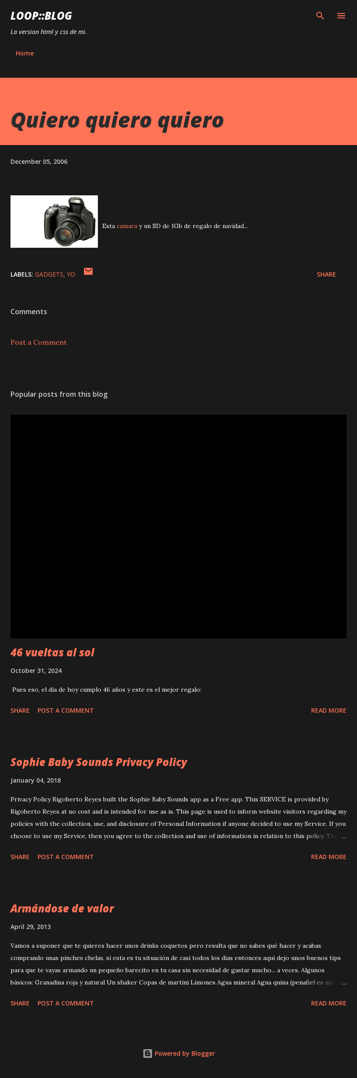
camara (127, 226)
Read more (329, 710)
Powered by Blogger (178, 1053)
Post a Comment (38, 342)
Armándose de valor (62, 908)
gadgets (49, 274)
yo (71, 274)
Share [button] (326, 274)
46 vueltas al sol (52, 652)
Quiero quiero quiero (117, 119)
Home (25, 53)
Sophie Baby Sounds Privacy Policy (98, 762)
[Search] (320, 15)
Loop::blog (41, 15)
